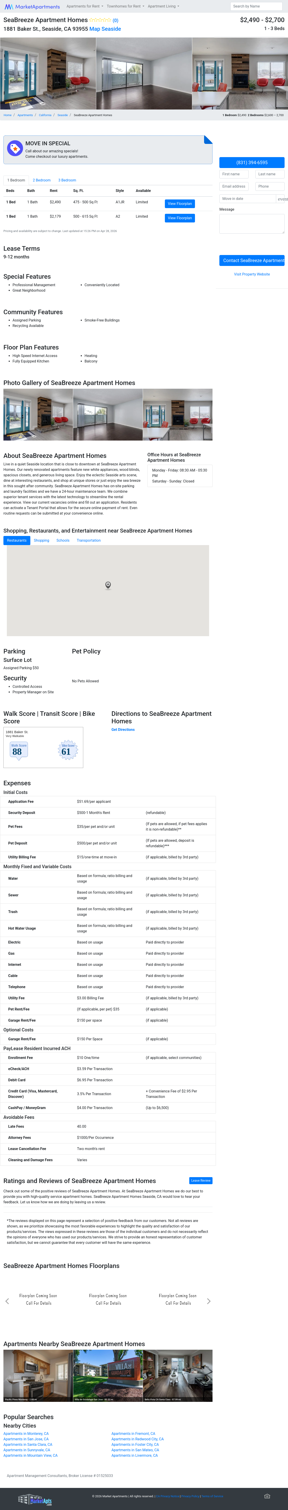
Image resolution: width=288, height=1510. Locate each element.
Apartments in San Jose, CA (26, 1439)
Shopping (41, 540)
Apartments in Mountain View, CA (30, 1455)
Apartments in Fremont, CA (133, 1433)
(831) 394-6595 (252, 162)
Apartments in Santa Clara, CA (27, 1444)
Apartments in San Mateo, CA (135, 1450)
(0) (115, 20)
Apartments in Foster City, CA (135, 1444)
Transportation (89, 540)
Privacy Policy (190, 1496)
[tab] (16, 180)
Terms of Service (212, 1496)
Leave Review (200, 1180)
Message (226, 209)
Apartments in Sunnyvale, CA (26, 1450)
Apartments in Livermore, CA (135, 1455)
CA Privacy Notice (167, 1496)
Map (94, 29)
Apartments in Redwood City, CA (138, 1439)
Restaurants (17, 540)
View (180, 204)
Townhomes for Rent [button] (124, 6)
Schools (63, 540)
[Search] (256, 6)
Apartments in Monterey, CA (26, 1433)
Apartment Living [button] (162, 6)
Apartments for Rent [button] (83, 6)
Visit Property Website (252, 274)
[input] (247, 198)
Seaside (111, 29)
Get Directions (123, 729)
